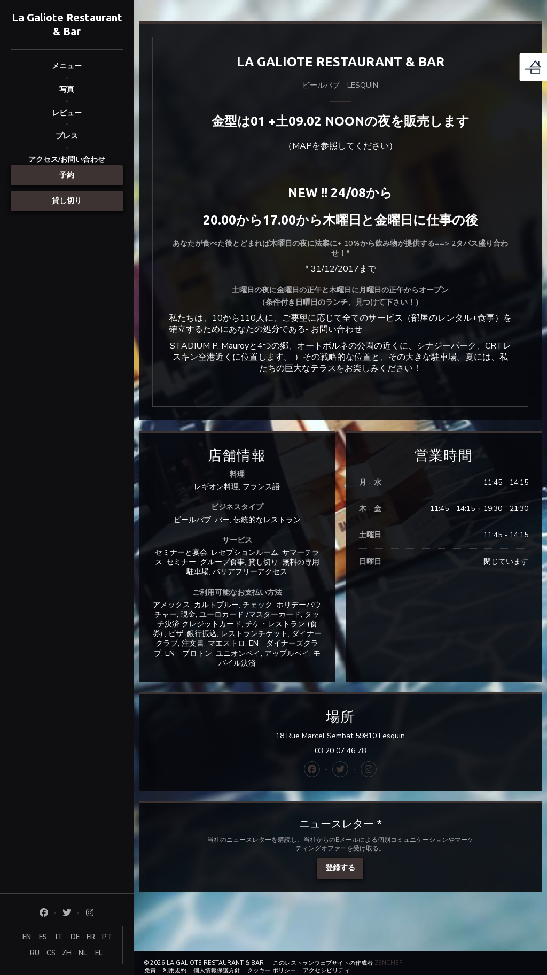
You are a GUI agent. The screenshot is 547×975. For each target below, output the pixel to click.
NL (83, 953)
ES (43, 937)
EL (99, 953)
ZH (67, 953)
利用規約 (174, 970)
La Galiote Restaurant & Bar (67, 24)
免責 (150, 970)
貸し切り (67, 201)
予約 (66, 175)
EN (26, 937)
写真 (66, 89)
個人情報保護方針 (216, 970)
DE (75, 937)
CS (51, 953)
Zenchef (388, 963)
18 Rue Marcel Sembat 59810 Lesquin (393, 736)
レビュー (67, 113)
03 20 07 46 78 (340, 751)
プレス (67, 136)
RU (35, 953)
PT (107, 937)
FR (91, 937)
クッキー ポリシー (271, 970)
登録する (340, 868)
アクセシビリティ (326, 970)
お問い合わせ (336, 329)
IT (59, 937)
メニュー (67, 66)
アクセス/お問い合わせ (66, 159)
